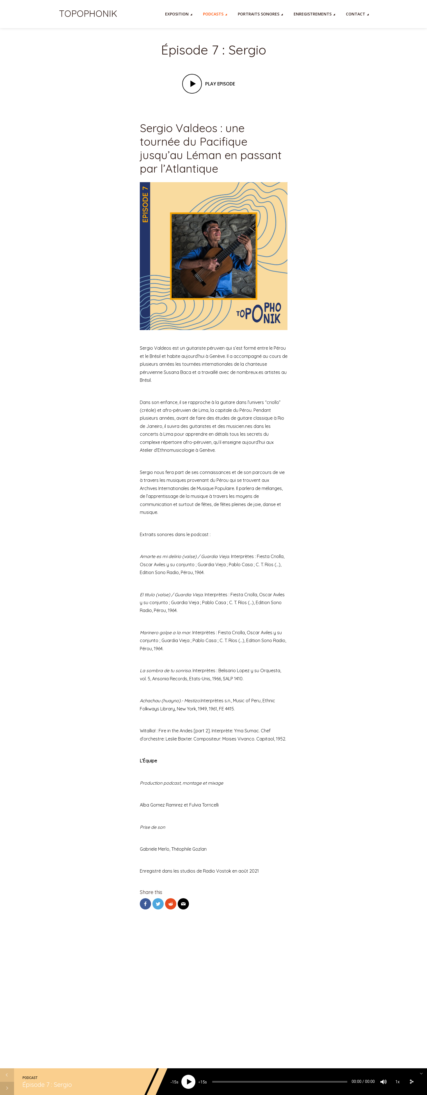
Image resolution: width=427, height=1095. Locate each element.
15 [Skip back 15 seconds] (174, 1082)
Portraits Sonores (258, 14)
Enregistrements (313, 14)
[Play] (188, 1082)
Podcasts (213, 14)
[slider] (279, 1082)
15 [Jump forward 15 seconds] (202, 1082)
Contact (355, 14)
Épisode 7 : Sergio (47, 1085)
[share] (412, 1082)
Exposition (177, 14)
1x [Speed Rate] (398, 1082)
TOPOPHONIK (88, 13)
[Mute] (383, 1082)
